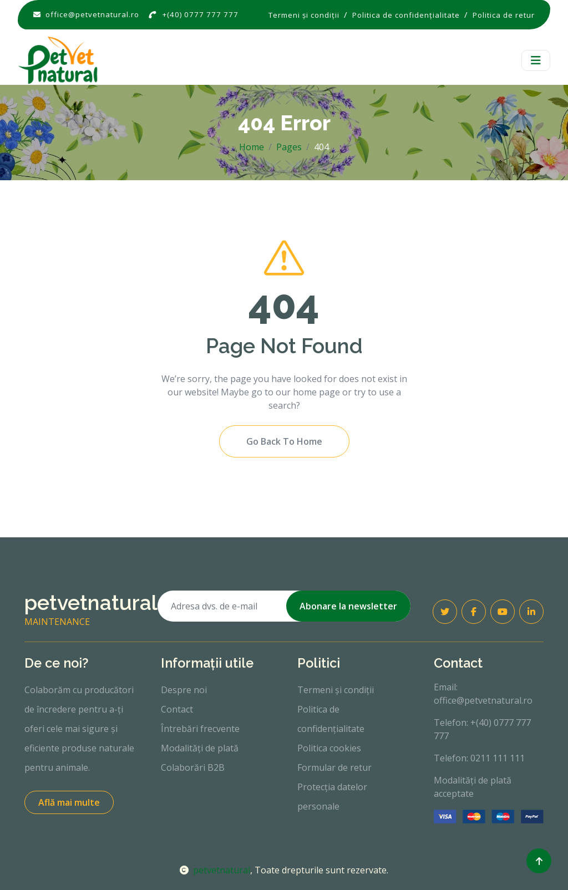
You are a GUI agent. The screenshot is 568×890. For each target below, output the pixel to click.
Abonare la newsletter (348, 606)
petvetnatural (215, 870)
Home (251, 147)
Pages (289, 147)
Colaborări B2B (193, 767)
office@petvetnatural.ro (92, 14)
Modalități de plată (200, 748)
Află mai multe (69, 802)
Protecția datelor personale (332, 796)
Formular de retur (334, 767)
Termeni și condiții (335, 690)
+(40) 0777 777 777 (201, 14)
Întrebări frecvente (200, 729)
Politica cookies (329, 748)
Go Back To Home (284, 441)
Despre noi (184, 690)
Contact (177, 709)
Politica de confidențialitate (330, 719)
